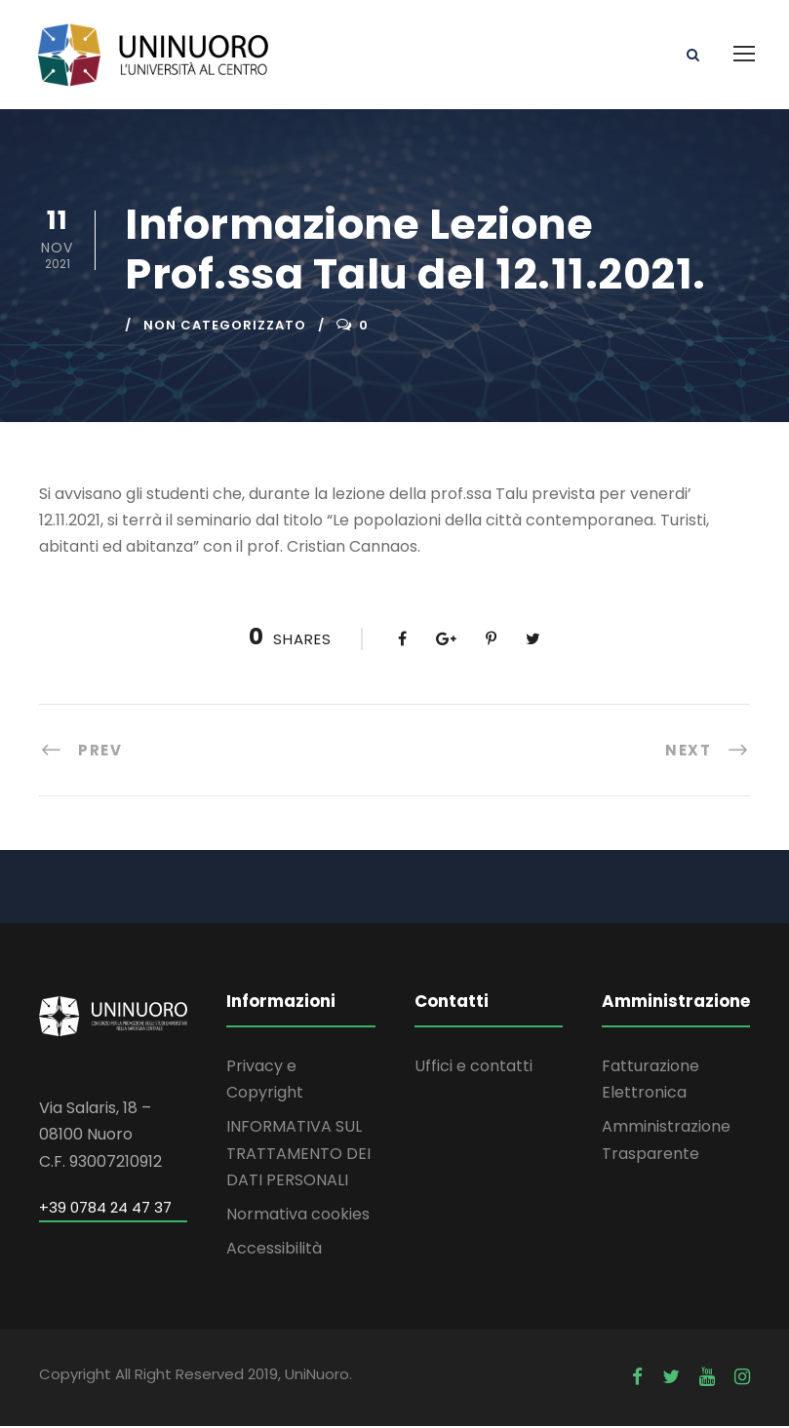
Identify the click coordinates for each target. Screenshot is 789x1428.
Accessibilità (274, 1251)
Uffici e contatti (473, 1068)
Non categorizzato (224, 327)
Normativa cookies (298, 1216)
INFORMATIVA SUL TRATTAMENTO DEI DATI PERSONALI (298, 1155)
